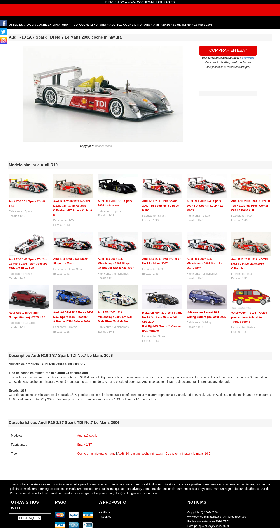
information (248, 58)
